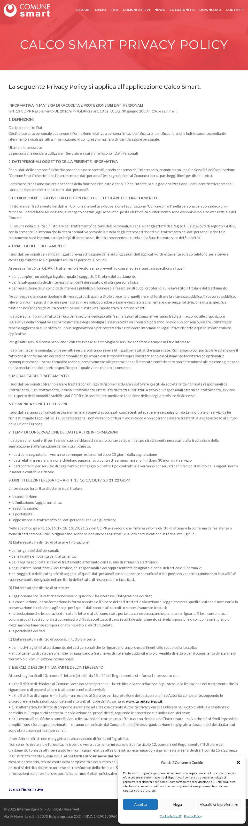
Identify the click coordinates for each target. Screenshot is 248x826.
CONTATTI (235, 10)
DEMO (100, 10)
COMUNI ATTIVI (136, 10)
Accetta (140, 804)
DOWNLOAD (210, 10)
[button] (238, 762)
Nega (177, 804)
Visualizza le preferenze (219, 804)
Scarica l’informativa (25, 789)
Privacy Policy (193, 816)
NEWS (160, 10)
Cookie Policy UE (171, 816)
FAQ (114, 10)
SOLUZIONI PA (182, 10)
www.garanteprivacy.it (144, 701)
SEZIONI (83, 10)
